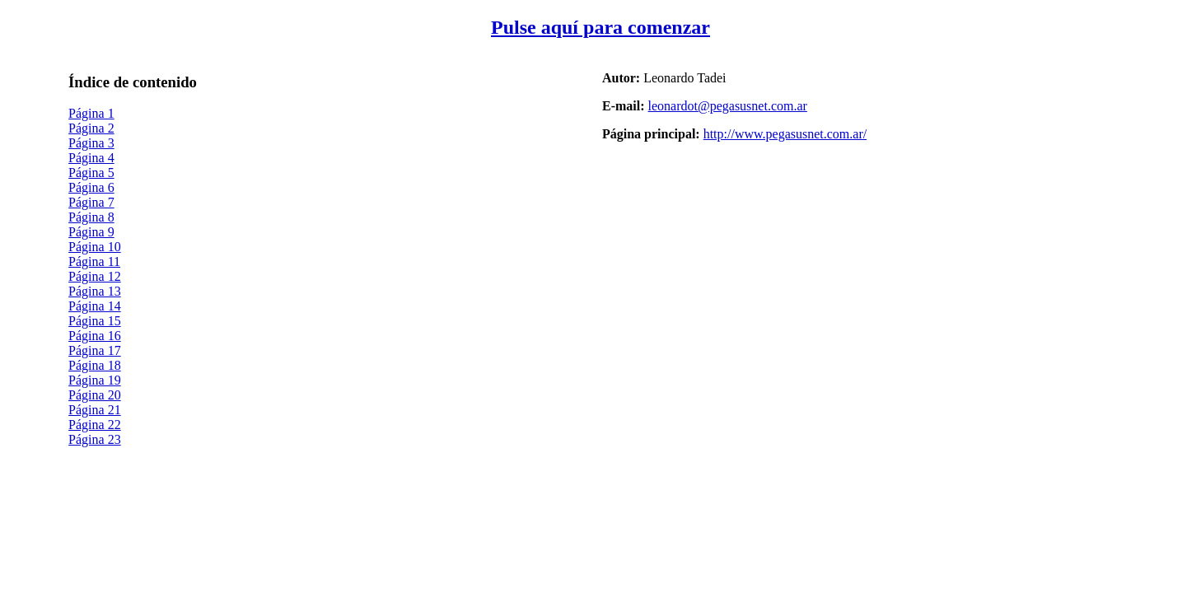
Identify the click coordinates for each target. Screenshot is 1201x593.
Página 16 (94, 336)
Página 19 (94, 380)
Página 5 (91, 173)
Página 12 (94, 276)
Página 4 (91, 158)
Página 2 (91, 128)
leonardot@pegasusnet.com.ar (727, 106)
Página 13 (94, 291)
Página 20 (94, 395)
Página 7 (91, 202)
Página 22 (94, 425)
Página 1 (91, 113)
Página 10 (94, 247)
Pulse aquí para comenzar (600, 27)
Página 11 (94, 261)
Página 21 (94, 410)
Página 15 (94, 321)
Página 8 (91, 217)
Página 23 (94, 439)
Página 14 (94, 306)
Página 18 (94, 365)
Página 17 (94, 350)
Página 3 (91, 143)
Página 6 (91, 187)
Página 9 (91, 232)
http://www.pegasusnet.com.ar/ (785, 134)
